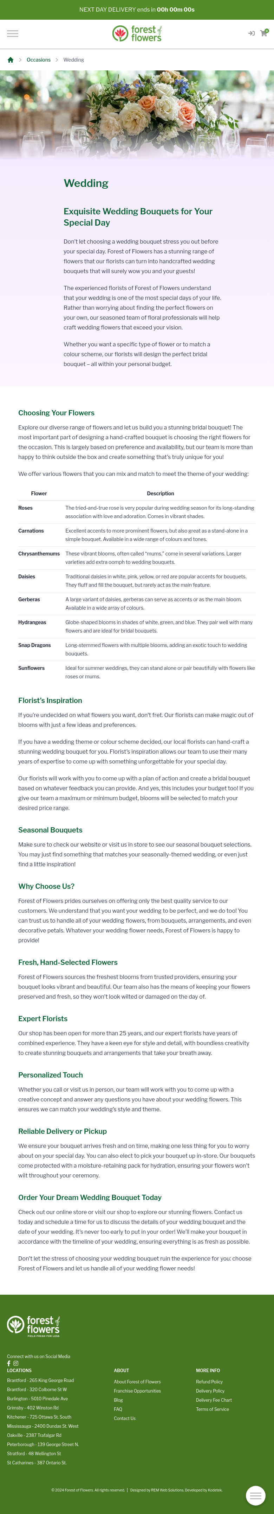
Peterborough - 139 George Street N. (43, 1444)
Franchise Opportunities (137, 1391)
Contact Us (125, 1418)
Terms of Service (212, 1409)
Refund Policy (209, 1381)
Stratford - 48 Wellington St (34, 1453)
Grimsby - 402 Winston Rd (33, 1408)
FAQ (118, 1409)
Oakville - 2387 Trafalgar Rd (34, 1435)
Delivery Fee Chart (214, 1400)
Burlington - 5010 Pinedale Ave (37, 1398)
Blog (118, 1400)
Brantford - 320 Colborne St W (37, 1389)
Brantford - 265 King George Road (40, 1380)
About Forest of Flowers (137, 1381)
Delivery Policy (210, 1391)
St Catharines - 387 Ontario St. (36, 1462)
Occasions (39, 60)
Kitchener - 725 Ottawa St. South (39, 1417)
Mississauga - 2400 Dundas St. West (43, 1426)
